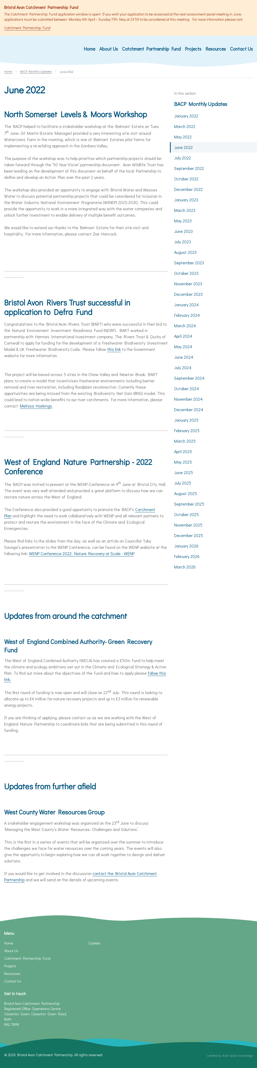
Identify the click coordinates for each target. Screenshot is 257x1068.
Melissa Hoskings (36, 406)
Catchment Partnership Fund (27, 27)
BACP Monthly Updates (200, 103)
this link (114, 349)
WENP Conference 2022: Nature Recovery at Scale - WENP (81, 553)
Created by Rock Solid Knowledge (230, 1055)
